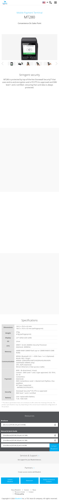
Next (56, 63)
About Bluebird (15, 490)
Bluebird (18, 498)
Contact (31, 492)
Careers (26, 490)
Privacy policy (19, 494)
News (34, 490)
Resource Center (20, 492)
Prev (2, 63)
